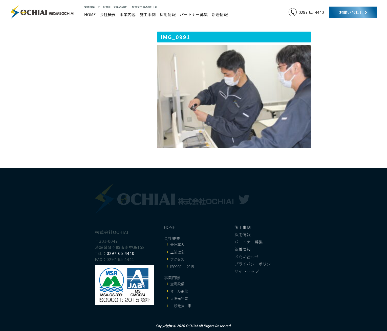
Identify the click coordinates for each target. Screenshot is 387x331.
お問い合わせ (353, 12)
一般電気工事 (180, 305)
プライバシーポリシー (254, 264)
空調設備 (177, 283)
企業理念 (177, 251)
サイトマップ (246, 271)
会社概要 (108, 14)
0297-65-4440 (311, 12)
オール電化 (179, 291)
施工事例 (148, 14)
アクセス (177, 259)
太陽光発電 (179, 298)
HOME (90, 14)
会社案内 (177, 244)
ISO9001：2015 (182, 266)
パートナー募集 (194, 14)
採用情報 (168, 14)
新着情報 (220, 14)
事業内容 (128, 14)
